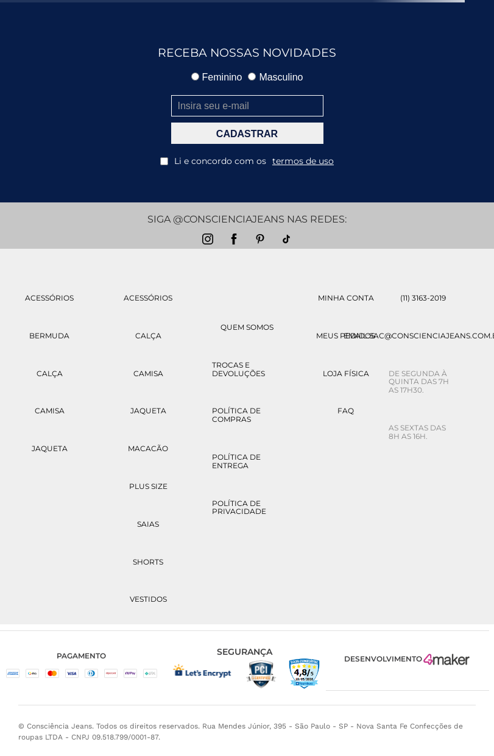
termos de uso (303, 161)
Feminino (216, 77)
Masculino (275, 77)
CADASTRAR (247, 134)
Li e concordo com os (247, 161)
